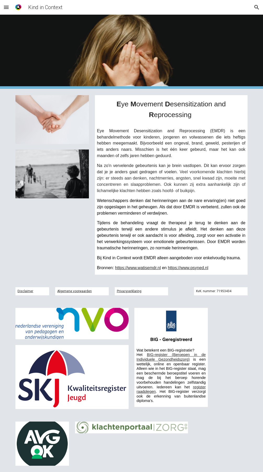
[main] (171, 109)
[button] (6, 7)
